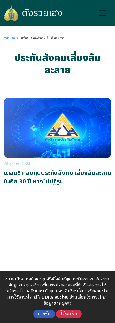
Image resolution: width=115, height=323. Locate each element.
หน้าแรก (9, 38)
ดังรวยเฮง (33, 13)
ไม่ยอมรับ (69, 314)
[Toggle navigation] (102, 13)
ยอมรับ (44, 314)
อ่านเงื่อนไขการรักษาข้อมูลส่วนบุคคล (76, 300)
